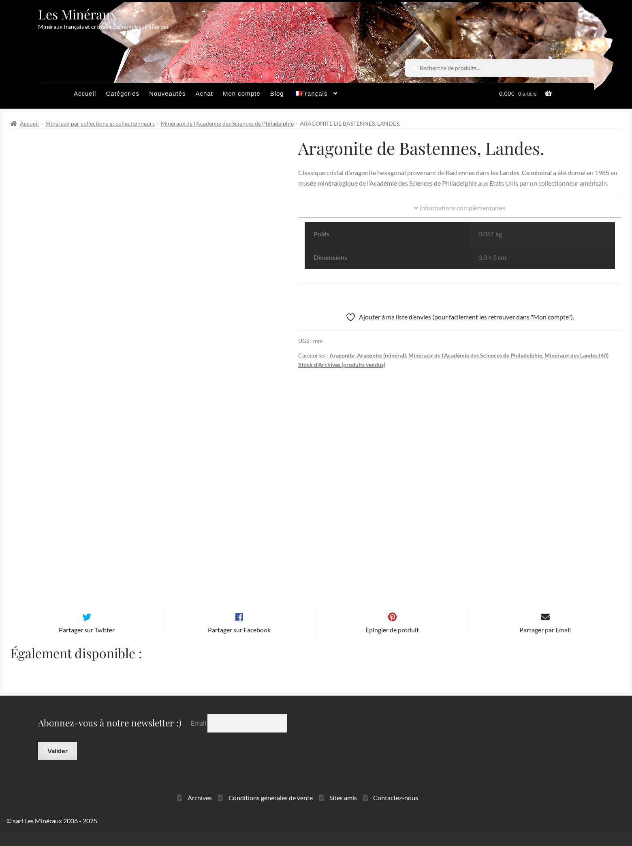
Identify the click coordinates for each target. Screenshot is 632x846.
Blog (277, 93)
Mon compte (241, 93)
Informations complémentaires (459, 208)
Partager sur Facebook (239, 643)
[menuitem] (316, 96)
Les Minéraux (77, 14)
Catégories (122, 93)
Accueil (85, 93)
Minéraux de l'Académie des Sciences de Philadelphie (227, 123)
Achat (204, 93)
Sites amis (343, 811)
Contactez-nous (395, 811)
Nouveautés (167, 93)
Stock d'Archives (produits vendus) (341, 364)
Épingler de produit (392, 643)
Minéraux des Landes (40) (576, 355)
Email (199, 736)
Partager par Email (545, 643)
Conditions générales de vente (270, 811)
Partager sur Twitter (87, 643)
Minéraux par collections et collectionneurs (100, 123)
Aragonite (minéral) (381, 355)
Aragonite (341, 355)
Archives (200, 811)
